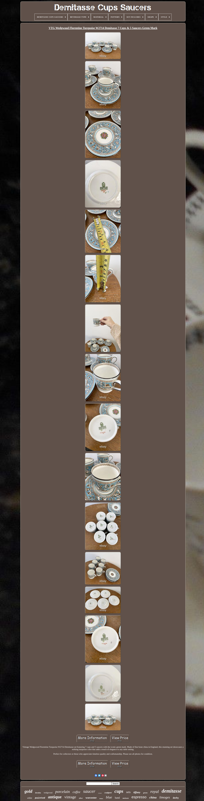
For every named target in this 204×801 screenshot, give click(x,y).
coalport (108, 792)
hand (117, 797)
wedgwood (48, 793)
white (29, 798)
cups (118, 791)
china (153, 797)
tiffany (136, 792)
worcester (91, 797)
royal (154, 791)
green (145, 793)
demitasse (171, 791)
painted (40, 798)
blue (109, 797)
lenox (101, 798)
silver (81, 798)
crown (100, 793)
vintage (70, 797)
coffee (76, 792)
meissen (126, 798)
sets (128, 792)
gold (28, 791)
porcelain (62, 792)
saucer (89, 791)
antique (55, 796)
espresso (138, 797)
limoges (164, 797)
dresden (38, 793)
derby (176, 797)
